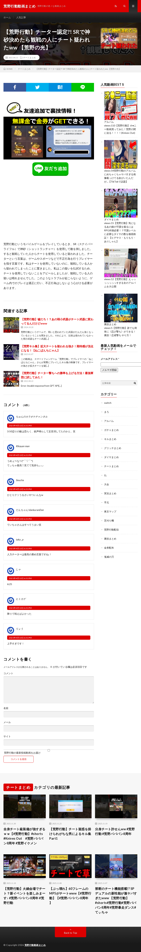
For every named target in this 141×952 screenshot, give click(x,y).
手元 (106, 502)
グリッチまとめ (112, 448)
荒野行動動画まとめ (35, 945)
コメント (8, 673)
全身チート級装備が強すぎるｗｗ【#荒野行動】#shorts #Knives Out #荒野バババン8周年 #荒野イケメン (24, 836)
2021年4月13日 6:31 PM (20, 425)
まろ (106, 411)
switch (107, 402)
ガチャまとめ (111, 429)
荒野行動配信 (111, 529)
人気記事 (21, 17)
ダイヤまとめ (111, 219)
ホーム (7, 17)
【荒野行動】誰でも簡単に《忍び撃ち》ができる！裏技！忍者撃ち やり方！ (120, 331)
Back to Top (70, 932)
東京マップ (110, 511)
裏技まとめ (110, 324)
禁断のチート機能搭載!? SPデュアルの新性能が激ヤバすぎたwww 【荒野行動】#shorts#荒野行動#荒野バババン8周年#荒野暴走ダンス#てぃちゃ (116, 900)
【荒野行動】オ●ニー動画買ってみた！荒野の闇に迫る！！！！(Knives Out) (120, 129)
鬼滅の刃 (109, 556)
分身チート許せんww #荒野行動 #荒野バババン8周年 (115, 831)
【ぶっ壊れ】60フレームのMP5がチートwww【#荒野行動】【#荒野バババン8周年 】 (70, 896)
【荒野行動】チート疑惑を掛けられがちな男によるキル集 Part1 (70, 833)
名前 (5, 708)
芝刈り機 (109, 520)
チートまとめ (29, 57)
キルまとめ (110, 439)
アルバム (109, 121)
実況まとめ (110, 493)
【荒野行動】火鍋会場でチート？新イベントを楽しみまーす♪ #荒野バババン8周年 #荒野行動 (24, 896)
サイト (7, 736)
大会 (106, 484)
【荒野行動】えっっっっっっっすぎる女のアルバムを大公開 (120, 283)
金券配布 (109, 547)
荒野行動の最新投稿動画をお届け (48, 751)
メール (7, 722)
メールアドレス (110, 358)
